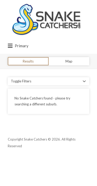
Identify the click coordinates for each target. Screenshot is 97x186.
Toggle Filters (21, 81)
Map (68, 61)
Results (28, 61)
